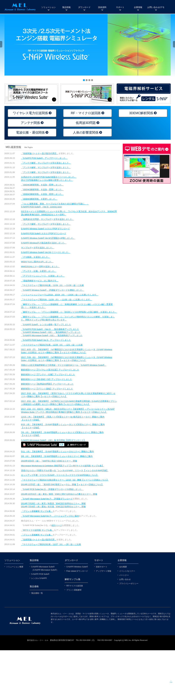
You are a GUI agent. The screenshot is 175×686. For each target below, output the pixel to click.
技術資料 (102, 7)
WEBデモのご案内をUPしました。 (37, 261)
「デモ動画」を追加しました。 (35, 257)
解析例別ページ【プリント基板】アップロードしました (47, 389)
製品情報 (66, 7)
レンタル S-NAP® (39, 578)
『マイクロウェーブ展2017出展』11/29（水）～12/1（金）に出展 (52, 345)
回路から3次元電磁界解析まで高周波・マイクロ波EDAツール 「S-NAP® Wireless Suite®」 (63, 365)
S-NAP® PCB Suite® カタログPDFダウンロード (43, 233)
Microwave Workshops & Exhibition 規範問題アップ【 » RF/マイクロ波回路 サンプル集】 (62, 465)
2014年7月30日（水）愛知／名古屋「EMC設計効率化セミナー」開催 (53, 506)
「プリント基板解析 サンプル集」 (37, 511)
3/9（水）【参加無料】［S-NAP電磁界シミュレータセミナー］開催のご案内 (57, 456)
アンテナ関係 (30, 122)
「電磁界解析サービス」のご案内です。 (39, 280)
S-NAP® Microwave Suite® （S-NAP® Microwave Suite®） (44, 568)
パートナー (124, 575)
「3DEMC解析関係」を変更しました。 (39, 199)
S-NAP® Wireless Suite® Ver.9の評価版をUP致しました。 (48, 238)
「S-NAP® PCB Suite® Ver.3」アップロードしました (46, 340)
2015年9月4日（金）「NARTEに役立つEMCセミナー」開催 (49, 461)
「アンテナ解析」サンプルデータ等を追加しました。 (46, 163)
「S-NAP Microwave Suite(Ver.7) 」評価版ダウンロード (47, 499)
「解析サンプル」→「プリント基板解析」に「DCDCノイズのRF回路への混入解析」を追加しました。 (69, 312)
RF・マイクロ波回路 (86, 113)
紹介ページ (57, 525)
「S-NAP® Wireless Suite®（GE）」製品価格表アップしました (51, 332)
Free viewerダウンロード (77, 571)
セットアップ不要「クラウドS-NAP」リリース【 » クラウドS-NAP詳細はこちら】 (59, 475)
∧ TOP (171, 681)
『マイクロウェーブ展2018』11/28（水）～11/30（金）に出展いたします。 (56, 299)
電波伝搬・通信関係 (30, 132)
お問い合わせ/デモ (156, 7)
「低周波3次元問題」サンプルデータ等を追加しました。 (47, 219)
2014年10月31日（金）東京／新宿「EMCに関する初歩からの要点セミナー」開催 (59, 494)
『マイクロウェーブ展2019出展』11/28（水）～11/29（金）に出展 (52, 285)
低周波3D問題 (86, 122)
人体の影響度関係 (85, 132)
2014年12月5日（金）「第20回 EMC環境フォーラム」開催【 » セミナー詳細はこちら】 (62, 484)
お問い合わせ (125, 579)
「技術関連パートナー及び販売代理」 (38, 539)
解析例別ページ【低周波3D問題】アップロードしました (47, 384)
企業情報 (138, 7)
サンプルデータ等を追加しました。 (37, 247)
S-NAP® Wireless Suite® (77, 567)
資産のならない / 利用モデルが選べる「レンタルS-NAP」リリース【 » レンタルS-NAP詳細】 (65, 470)
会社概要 (123, 567)
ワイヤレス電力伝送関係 (30, 113)
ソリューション (48, 7)
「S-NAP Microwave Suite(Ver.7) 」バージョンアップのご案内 (50, 516)
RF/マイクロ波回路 (74, 586)
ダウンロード (84, 7)
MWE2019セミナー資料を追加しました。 (40, 266)
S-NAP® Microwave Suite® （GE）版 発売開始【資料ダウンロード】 (53, 440)
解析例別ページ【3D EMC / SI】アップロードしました (46, 379)
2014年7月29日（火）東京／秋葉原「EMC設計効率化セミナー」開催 (53, 503)
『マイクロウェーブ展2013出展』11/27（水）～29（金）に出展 (51, 544)
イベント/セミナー (127, 571)
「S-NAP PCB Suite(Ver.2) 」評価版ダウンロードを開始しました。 (52, 489)
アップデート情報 (103, 571)
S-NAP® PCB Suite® (40, 574)
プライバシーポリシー (128, 583)
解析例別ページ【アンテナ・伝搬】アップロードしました (48, 374)
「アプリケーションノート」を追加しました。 (43, 276)
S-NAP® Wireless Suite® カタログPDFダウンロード (45, 228)
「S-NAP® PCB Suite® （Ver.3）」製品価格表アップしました (50, 329)
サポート (120, 7)
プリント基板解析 (74, 590)
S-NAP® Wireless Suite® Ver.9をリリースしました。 (45, 252)
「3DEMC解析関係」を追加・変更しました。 (42, 185)
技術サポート (101, 567)
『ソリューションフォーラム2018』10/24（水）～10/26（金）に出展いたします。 (59, 295)
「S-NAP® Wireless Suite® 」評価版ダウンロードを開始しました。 (52, 290)
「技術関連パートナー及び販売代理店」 (39, 153)
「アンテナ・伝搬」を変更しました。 (38, 271)
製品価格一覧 (37, 593)
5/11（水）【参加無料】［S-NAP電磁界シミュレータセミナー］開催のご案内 (57, 451)
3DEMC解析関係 (141, 113)
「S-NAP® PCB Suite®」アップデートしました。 (44, 158)
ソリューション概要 (14, 567)
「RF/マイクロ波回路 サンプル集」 (37, 530)
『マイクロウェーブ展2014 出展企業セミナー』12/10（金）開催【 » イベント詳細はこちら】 (65, 480)
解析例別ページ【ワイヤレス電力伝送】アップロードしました (50, 370)
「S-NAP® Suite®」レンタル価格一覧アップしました (46, 324)
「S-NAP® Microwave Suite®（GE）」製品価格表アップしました (52, 335)
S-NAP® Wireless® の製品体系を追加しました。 (44, 243)
